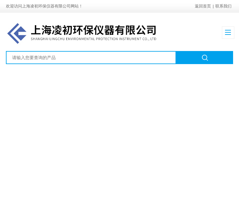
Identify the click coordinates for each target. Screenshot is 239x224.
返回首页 (203, 6)
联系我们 (223, 6)
